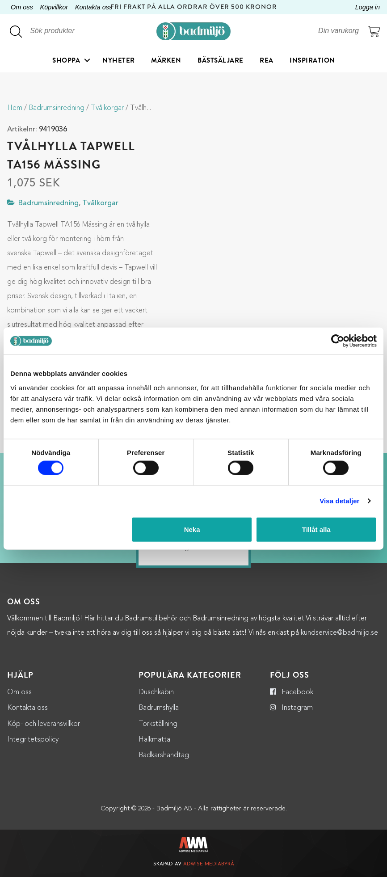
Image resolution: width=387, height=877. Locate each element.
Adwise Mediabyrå (208, 864)
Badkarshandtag (164, 755)
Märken (166, 60)
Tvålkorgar (107, 108)
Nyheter (118, 60)
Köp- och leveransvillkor (43, 724)
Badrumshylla (159, 708)
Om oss (22, 7)
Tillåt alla (316, 529)
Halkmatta (154, 739)
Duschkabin (156, 692)
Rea (266, 60)
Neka (192, 529)
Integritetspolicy (33, 739)
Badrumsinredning (56, 108)
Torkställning (158, 724)
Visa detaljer (339, 501)
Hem (14, 108)
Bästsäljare (221, 60)
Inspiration (312, 60)
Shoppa (66, 60)
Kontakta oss (93, 7)
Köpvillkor (54, 7)
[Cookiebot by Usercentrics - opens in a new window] (338, 341)
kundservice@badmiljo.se (339, 633)
